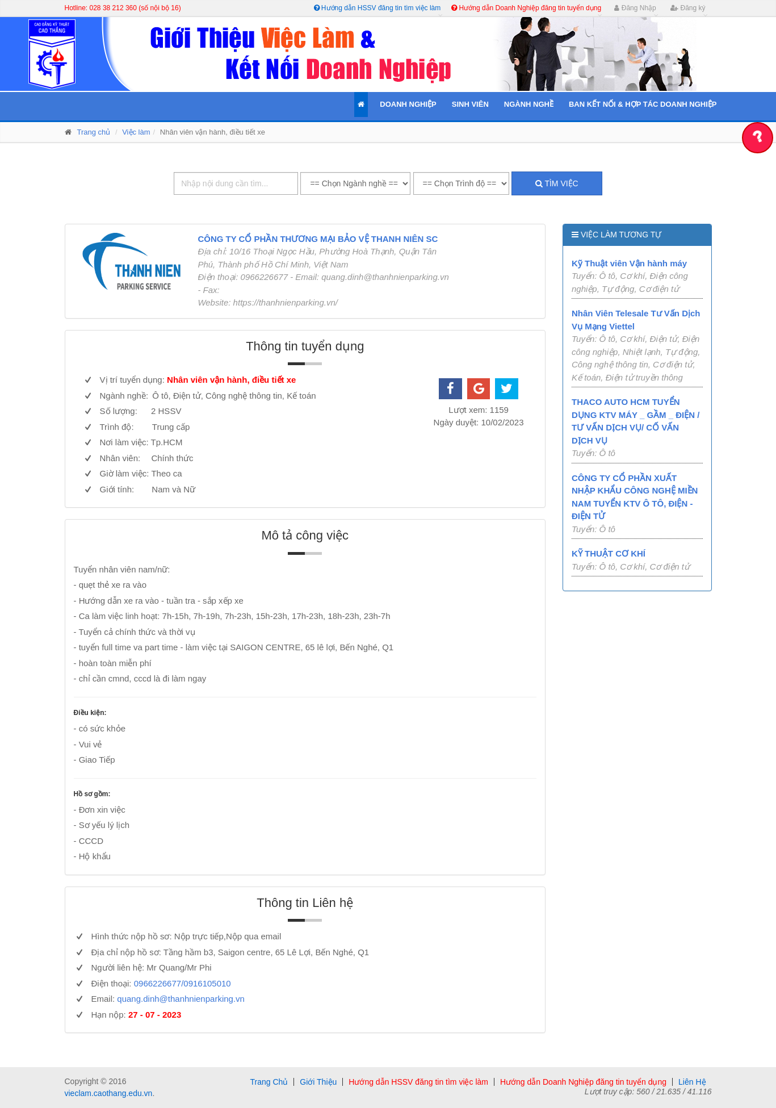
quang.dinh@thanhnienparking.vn (181, 999)
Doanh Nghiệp (408, 104)
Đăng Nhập (635, 8)
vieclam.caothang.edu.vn (109, 1093)
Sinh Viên (470, 104)
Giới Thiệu (318, 1082)
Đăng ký (687, 8)
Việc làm (136, 132)
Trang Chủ (269, 1082)
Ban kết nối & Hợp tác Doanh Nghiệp (643, 104)
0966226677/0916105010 (182, 983)
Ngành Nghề (528, 104)
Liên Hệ (692, 1082)
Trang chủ (94, 132)
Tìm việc (556, 183)
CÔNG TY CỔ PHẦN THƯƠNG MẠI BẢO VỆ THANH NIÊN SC (318, 239)
